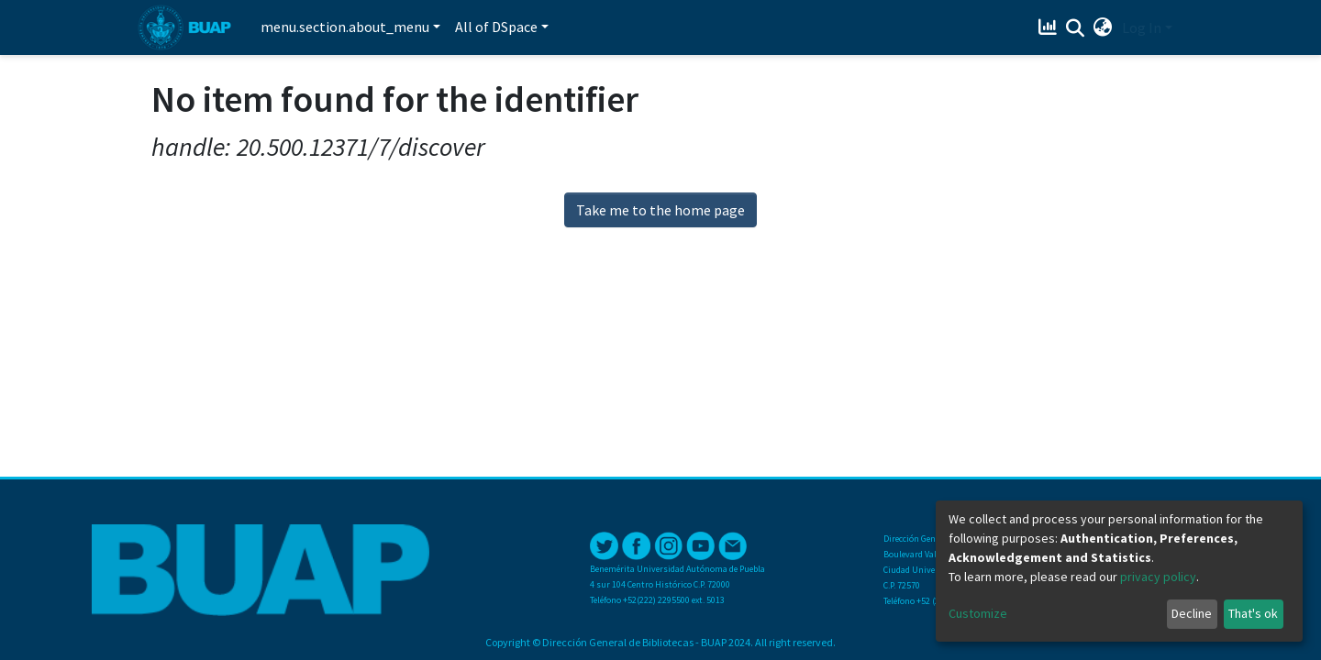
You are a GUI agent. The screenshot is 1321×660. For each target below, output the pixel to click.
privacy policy (1158, 576)
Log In (1141, 27)
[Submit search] (1075, 28)
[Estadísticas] (1050, 27)
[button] (1103, 27)
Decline (1191, 613)
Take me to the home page (660, 210)
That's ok (1253, 613)
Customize (978, 613)
